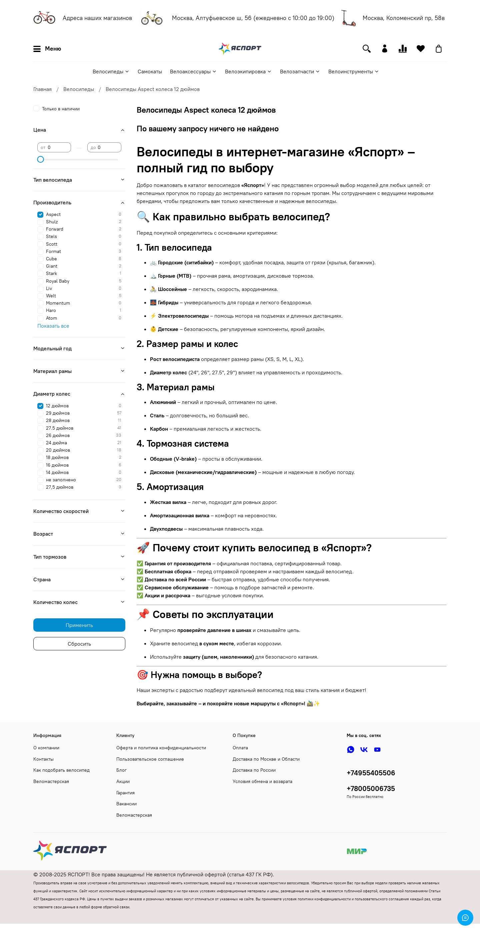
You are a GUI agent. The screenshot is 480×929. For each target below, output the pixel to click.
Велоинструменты (353, 71)
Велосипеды (111, 71)
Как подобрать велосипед (61, 770)
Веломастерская (51, 781)
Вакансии (126, 804)
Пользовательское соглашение (150, 759)
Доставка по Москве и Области (266, 759)
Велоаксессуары (193, 71)
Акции (123, 781)
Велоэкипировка (248, 71)
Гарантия (125, 793)
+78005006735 (371, 788)
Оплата (240, 748)
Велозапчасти (300, 71)
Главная (42, 89)
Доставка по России (254, 770)
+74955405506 (371, 772)
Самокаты (150, 71)
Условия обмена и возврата (262, 781)
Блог (121, 770)
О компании (46, 748)
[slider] (41, 159)
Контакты (43, 759)
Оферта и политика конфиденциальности (161, 748)
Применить (79, 625)
